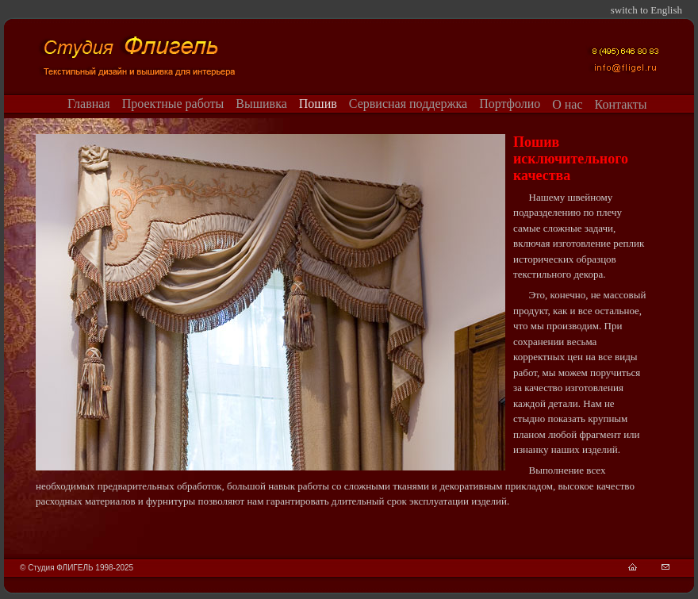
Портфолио (509, 103)
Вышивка (261, 103)
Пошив (318, 103)
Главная (88, 103)
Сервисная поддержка (408, 103)
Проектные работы (173, 103)
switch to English (646, 10)
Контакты (621, 104)
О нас (567, 104)
